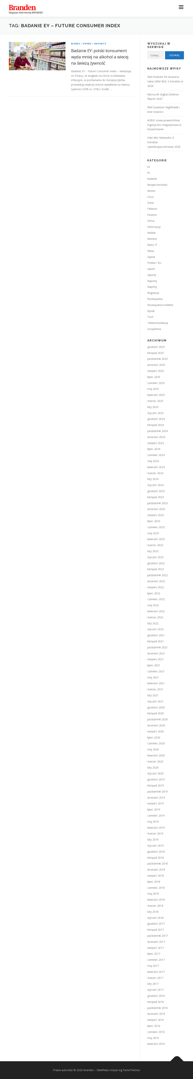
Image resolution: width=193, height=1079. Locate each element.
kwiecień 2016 (156, 1044)
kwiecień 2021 (156, 683)
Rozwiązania (155, 299)
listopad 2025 (155, 353)
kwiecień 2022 (156, 611)
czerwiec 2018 (156, 887)
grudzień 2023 (156, 491)
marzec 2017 (155, 978)
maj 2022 (153, 605)
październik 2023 (157, 503)
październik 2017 (157, 935)
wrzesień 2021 (156, 653)
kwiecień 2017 (156, 972)
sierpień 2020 (155, 731)
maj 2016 (153, 1038)
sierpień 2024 (155, 443)
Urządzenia (154, 329)
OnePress (103, 1070)
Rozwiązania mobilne (160, 305)
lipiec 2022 (153, 593)
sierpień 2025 (155, 371)
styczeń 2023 (155, 557)
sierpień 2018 (155, 875)
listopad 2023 (155, 497)
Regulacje (153, 293)
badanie (152, 178)
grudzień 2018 (156, 851)
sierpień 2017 (155, 948)
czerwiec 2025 (156, 383)
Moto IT (152, 245)
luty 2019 (152, 839)
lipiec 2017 (153, 953)
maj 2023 (153, 533)
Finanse (152, 215)
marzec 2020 (155, 761)
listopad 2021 (155, 641)
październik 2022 (157, 575)
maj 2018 (153, 893)
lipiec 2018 (153, 881)
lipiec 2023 (153, 521)
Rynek (151, 311)
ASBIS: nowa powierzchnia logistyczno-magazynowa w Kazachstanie (164, 124)
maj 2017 (153, 966)
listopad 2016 (155, 1002)
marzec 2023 (155, 545)
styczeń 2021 (155, 701)
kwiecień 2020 (156, 755)
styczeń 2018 (155, 918)
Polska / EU (154, 263)
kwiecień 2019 (156, 827)
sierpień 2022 (155, 587)
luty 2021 (152, 695)
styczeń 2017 (155, 990)
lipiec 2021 (153, 665)
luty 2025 (152, 407)
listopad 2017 (155, 929)
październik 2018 (157, 863)
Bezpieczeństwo (157, 185)
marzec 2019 (155, 833)
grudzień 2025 (156, 347)
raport (151, 269)
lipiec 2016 (153, 1026)
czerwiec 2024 (156, 455)
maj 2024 (153, 461)
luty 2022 (152, 623)
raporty (151, 275)
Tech (150, 317)
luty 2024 (152, 479)
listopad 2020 (155, 713)
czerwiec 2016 (156, 1032)
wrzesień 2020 (156, 725)
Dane (150, 202)
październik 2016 (157, 1008)
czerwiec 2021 (156, 671)
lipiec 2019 (153, 809)
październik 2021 (157, 647)
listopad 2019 (155, 785)
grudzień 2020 (156, 707)
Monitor (152, 239)
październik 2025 (157, 359)
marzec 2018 (155, 905)
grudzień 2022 (156, 563)
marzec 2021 (155, 689)
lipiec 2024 (153, 449)
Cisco (150, 197)
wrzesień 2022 (156, 581)
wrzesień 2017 (156, 942)
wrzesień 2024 (156, 437)
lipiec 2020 (153, 737)
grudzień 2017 (156, 923)
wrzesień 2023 (156, 509)
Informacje (154, 227)
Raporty (100, 43)
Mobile (151, 233)
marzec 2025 (155, 401)
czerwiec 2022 (156, 599)
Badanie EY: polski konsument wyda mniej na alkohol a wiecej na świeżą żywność (99, 57)
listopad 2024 (155, 425)
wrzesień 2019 (156, 797)
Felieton (152, 209)
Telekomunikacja (157, 323)
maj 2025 (153, 389)
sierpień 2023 (155, 515)
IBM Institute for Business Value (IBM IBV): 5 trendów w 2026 (165, 81)
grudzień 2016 (156, 996)
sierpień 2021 (155, 659)
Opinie (87, 43)
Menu (181, 7)
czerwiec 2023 (156, 527)
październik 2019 (157, 791)
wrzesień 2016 (156, 1014)
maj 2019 (153, 821)
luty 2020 (152, 767)
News (150, 251)
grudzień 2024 (156, 419)
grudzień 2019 (156, 779)
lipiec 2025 (153, 377)
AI (148, 167)
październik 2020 (157, 719)
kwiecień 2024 (156, 467)
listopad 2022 (155, 569)
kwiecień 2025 (156, 395)
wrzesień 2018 (156, 869)
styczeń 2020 (155, 773)
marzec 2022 (155, 617)
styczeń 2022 (155, 629)
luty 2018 (152, 911)
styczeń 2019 (155, 845)
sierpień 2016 (155, 1020)
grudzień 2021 (156, 635)
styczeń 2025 (155, 413)
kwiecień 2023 (156, 539)
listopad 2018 (155, 857)
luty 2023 (152, 551)
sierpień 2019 (155, 803)
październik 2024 (157, 431)
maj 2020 (153, 749)
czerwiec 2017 (156, 959)
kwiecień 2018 (156, 899)
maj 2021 (153, 677)
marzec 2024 (155, 473)
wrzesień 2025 (156, 365)
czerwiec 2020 (156, 743)
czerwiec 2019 (156, 815)
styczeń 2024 (155, 485)
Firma (150, 221)
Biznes (75, 43)
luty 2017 (152, 983)
